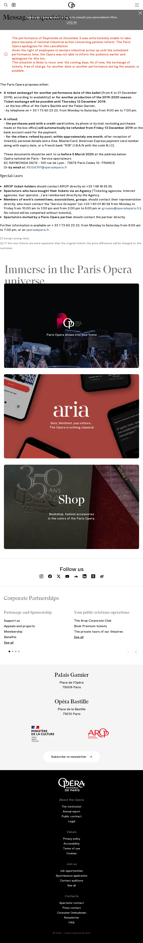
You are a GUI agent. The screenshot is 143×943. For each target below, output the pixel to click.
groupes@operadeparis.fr (121, 208)
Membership (13, 631)
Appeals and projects (19, 626)
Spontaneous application (71, 876)
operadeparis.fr (37, 230)
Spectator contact (71, 903)
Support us (12, 620)
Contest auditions (71, 880)
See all (9, 642)
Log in (71, 22)
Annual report (71, 811)
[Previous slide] (128, 652)
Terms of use (71, 848)
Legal (71, 821)
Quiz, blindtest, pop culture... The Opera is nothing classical (71, 425)
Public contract (72, 816)
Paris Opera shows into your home (71, 334)
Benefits (10, 637)
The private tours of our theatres (98, 631)
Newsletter (71, 918)
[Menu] (137, 5)
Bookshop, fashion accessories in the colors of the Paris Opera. (71, 516)
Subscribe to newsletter (71, 756)
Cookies (71, 853)
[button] (9, 651)
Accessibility (72, 843)
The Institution (71, 806)
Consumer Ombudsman (71, 913)
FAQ (71, 922)
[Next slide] (136, 652)
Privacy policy (71, 839)
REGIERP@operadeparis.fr (47, 167)
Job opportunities (71, 871)
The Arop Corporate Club (92, 620)
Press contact (71, 908)
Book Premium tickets (90, 626)
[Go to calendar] (14, 5)
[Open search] (5, 5)
